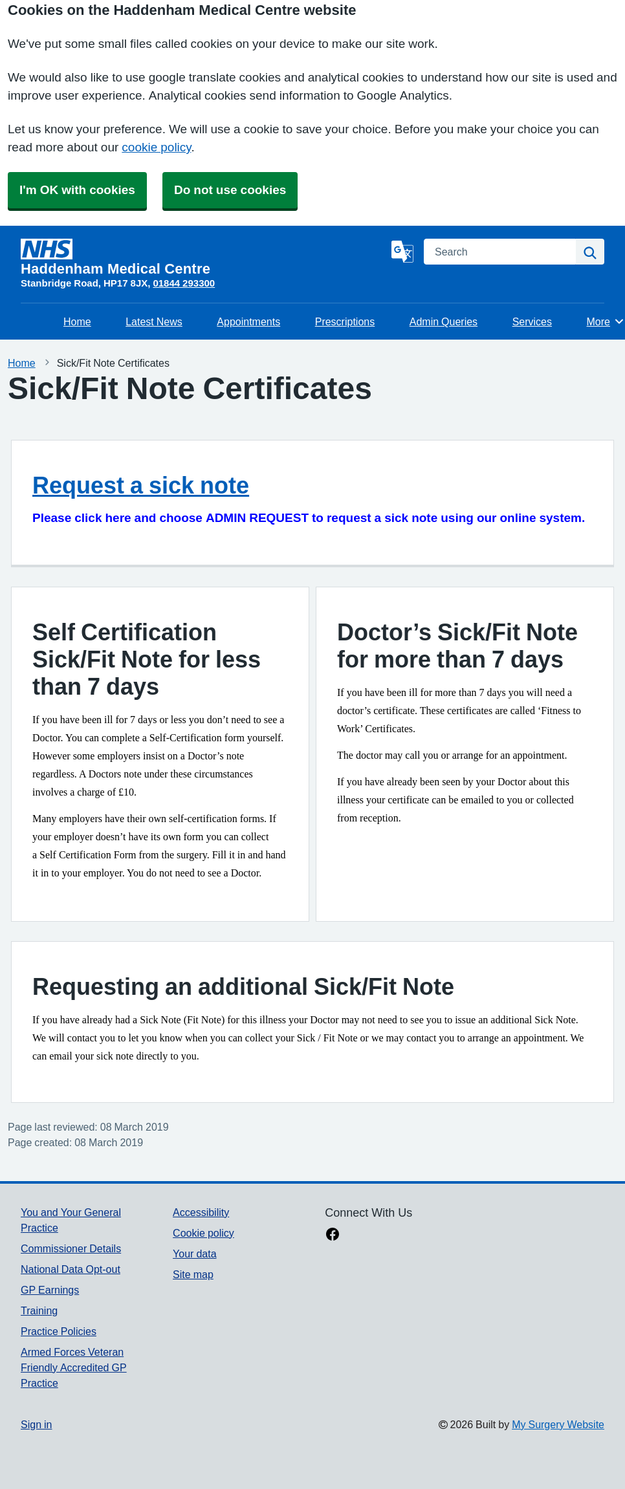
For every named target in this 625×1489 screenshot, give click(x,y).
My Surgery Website (558, 1424)
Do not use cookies (230, 190)
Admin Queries (443, 321)
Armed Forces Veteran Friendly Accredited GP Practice (74, 1367)
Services (532, 321)
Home (77, 321)
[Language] (402, 252)
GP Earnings (50, 1290)
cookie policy (156, 147)
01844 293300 (184, 283)
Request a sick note (140, 485)
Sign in (36, 1424)
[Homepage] (203, 257)
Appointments (248, 321)
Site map (193, 1274)
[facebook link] (332, 1235)
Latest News (154, 321)
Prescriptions (345, 321)
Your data (194, 1253)
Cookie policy (203, 1233)
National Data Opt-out (70, 1269)
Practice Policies (58, 1331)
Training (39, 1310)
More (606, 321)
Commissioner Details (71, 1248)
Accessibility (201, 1212)
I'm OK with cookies (77, 190)
